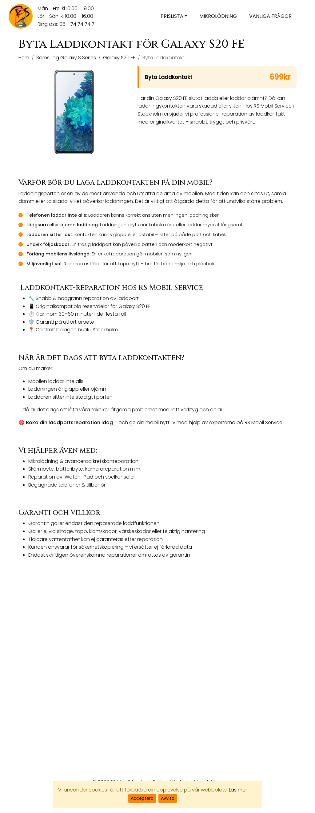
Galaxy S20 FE (119, 57)
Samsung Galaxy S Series (66, 57)
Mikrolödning (218, 16)
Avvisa (167, 798)
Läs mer (238, 789)
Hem (23, 57)
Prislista (172, 16)
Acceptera (142, 798)
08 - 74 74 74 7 (76, 24)
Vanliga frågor (270, 16)
